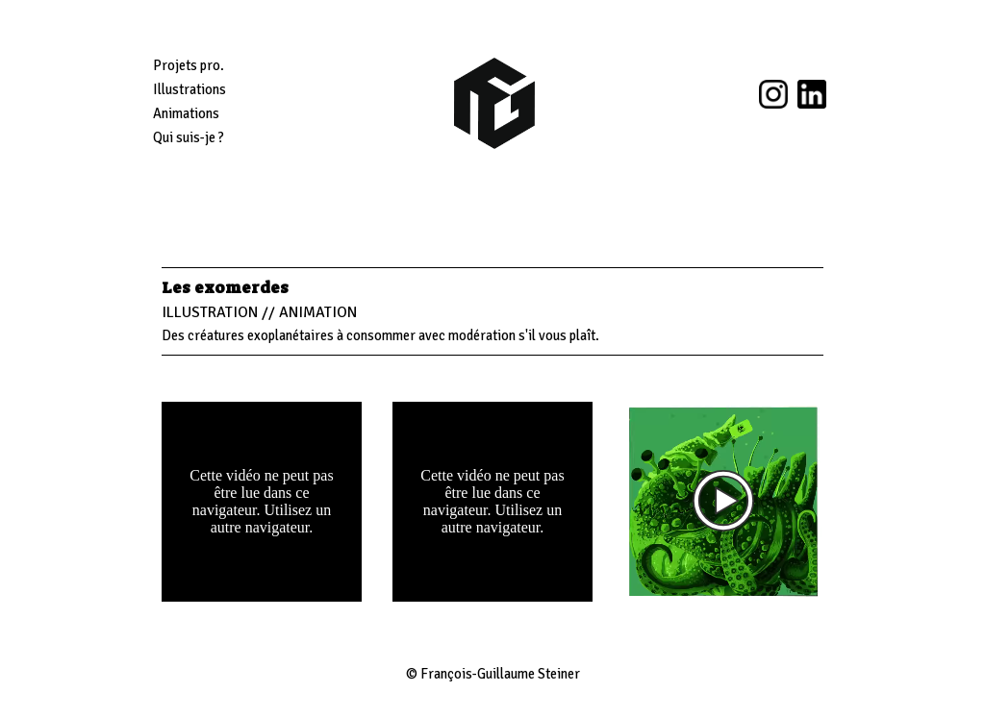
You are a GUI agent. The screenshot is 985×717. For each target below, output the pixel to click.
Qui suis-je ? (188, 137)
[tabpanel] (492, 311)
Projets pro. (188, 65)
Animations (186, 113)
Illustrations (189, 89)
